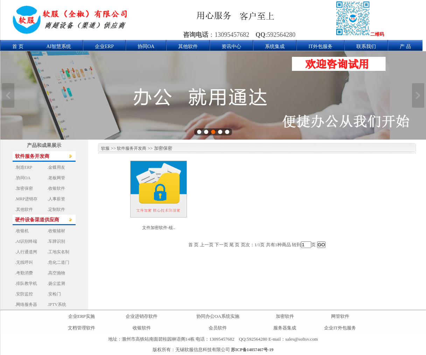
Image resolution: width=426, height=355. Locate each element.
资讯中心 (231, 46)
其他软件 (188, 46)
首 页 (17, 46)
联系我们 (366, 46)
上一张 (8, 95)
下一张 (418, 95)
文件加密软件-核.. (158, 227)
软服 (104, 148)
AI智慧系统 (59, 46)
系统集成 (275, 46)
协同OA (146, 46)
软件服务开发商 (131, 148)
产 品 (405, 46)
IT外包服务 (320, 46)
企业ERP (104, 46)
